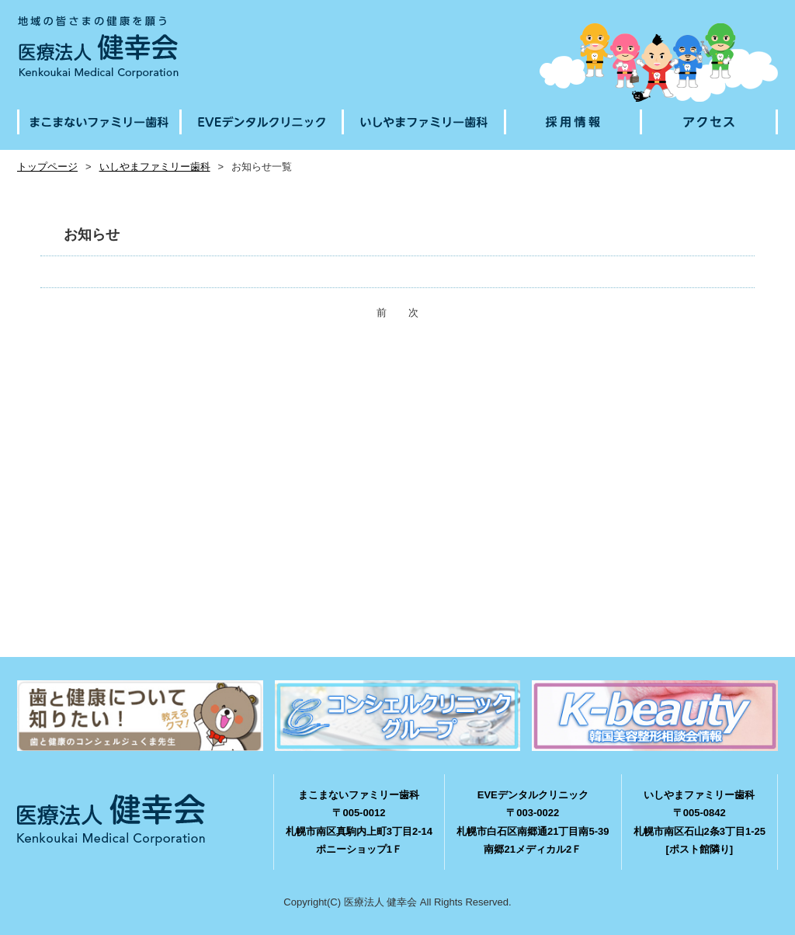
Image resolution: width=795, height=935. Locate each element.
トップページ (47, 166)
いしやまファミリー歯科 (154, 166)
